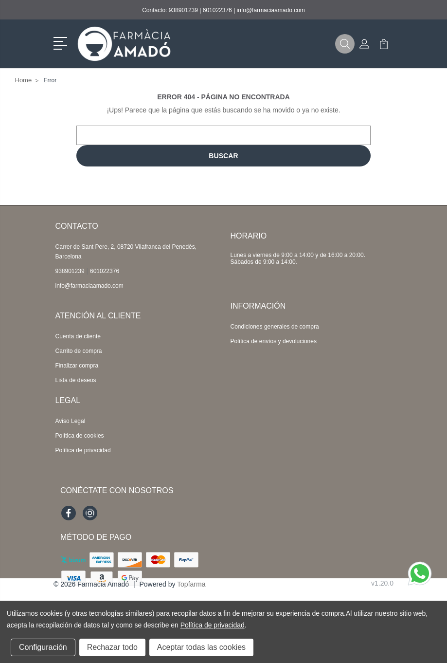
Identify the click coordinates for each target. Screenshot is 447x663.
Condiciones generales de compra (275, 326)
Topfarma (191, 584)
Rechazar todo (112, 647)
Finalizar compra (77, 365)
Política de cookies (79, 435)
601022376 (217, 10)
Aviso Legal (70, 421)
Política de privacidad (83, 450)
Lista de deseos (75, 380)
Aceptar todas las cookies (201, 647)
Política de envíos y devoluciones (274, 341)
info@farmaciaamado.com (271, 10)
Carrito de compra (78, 351)
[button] (62, 42)
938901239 (183, 10)
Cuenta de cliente (78, 336)
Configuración (43, 647)
